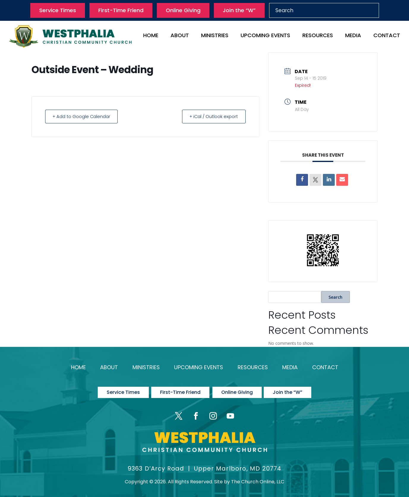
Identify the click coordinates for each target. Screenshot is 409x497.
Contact (386, 36)
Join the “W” (239, 10)
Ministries (214, 36)
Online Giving (183, 10)
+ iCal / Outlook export (212, 116)
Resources (317, 36)
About (179, 36)
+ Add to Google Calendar (83, 116)
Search (335, 297)
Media (353, 36)
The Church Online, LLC (257, 478)
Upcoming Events (265, 36)
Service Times (57, 10)
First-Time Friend (120, 10)
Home (150, 36)
